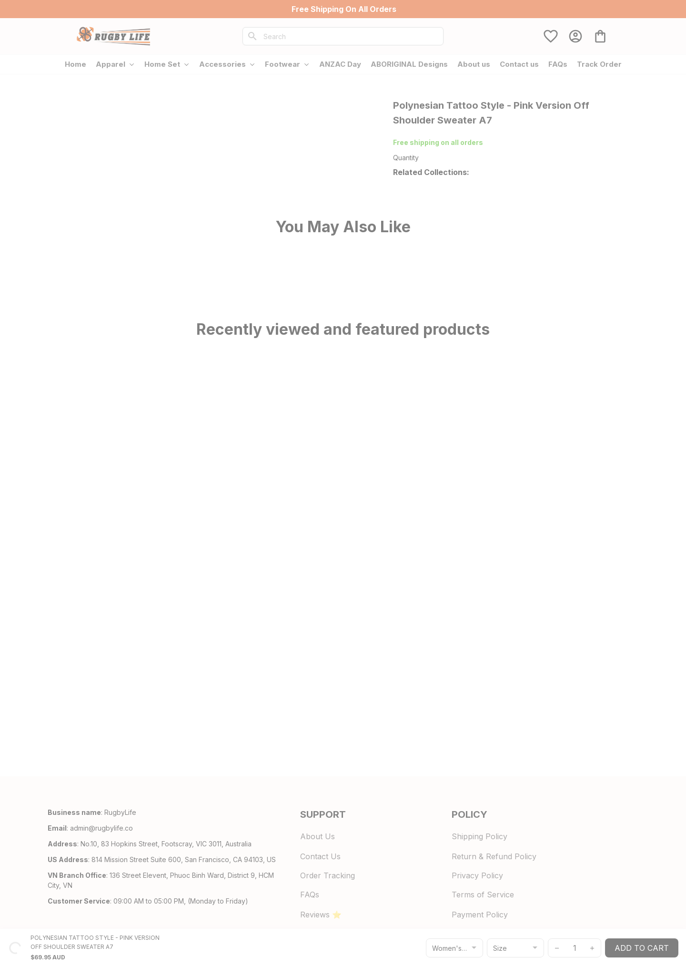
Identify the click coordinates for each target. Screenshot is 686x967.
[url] (101, 838)
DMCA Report (153, 938)
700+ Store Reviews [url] (476, 142)
